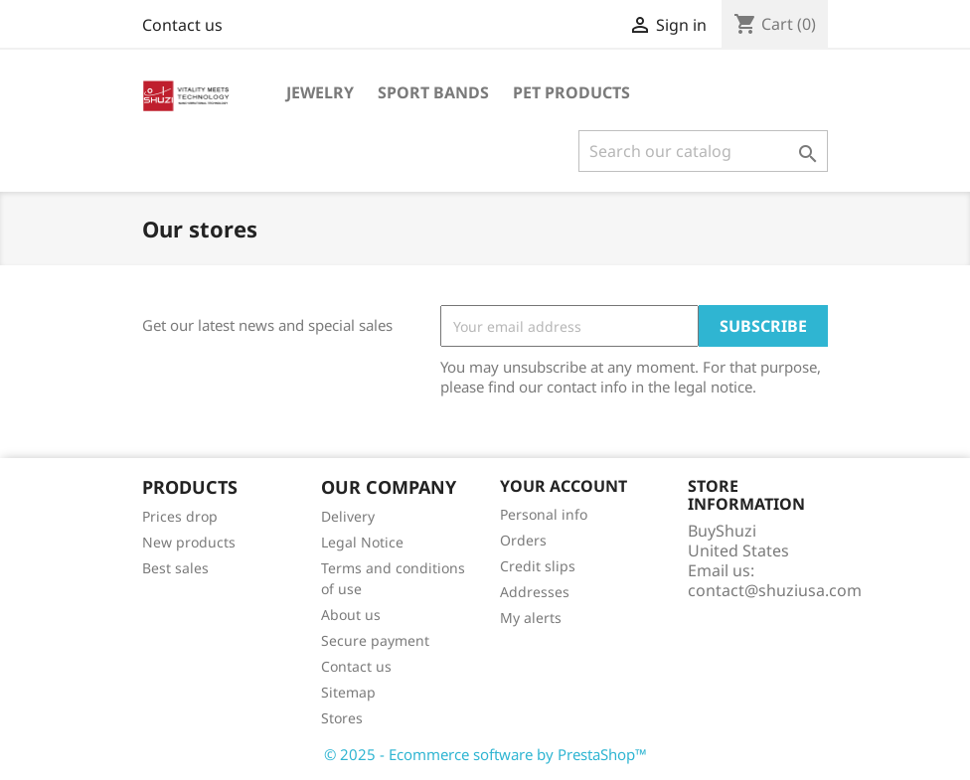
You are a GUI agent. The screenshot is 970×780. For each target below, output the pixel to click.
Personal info (543, 514)
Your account (563, 486)
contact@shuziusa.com (775, 590)
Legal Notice (362, 542)
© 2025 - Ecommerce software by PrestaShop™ (485, 754)
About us (351, 614)
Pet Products (571, 92)
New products (189, 542)
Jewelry (320, 92)
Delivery (348, 516)
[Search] (703, 151)
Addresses (534, 591)
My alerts (531, 617)
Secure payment (375, 640)
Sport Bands (433, 92)
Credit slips (537, 565)
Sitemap (348, 692)
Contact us (182, 25)
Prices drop (180, 516)
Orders (523, 540)
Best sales (175, 567)
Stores (342, 717)
